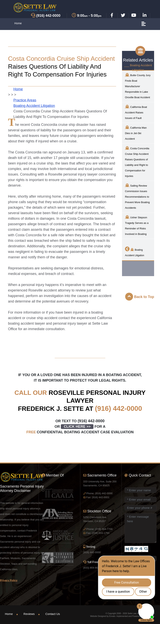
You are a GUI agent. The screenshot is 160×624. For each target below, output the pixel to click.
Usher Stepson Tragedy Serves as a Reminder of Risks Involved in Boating (136, 225)
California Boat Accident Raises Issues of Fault (136, 112)
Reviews (29, 614)
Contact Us (52, 614)
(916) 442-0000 (118, 408)
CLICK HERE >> (77, 427)
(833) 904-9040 (92, 567)
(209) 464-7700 (104, 529)
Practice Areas (24, 100)
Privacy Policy (8, 580)
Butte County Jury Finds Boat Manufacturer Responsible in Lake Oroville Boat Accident (138, 86)
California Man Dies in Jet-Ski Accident (136, 132)
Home (18, 23)
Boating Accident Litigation (34, 106)
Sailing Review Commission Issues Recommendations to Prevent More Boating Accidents (137, 196)
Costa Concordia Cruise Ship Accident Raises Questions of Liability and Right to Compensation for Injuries (137, 161)
